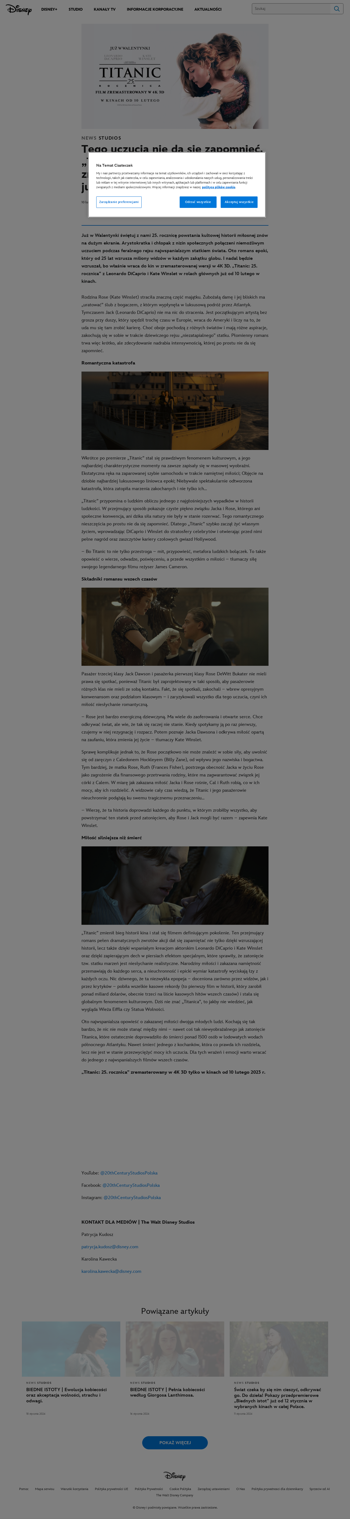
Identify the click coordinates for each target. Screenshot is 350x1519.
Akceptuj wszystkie (239, 202)
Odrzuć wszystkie (198, 202)
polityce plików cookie (218, 187)
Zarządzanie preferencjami (119, 202)
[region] (177, 184)
